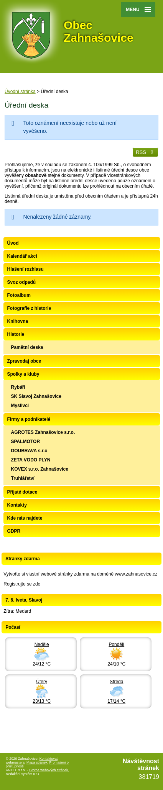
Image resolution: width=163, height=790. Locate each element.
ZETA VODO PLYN (31, 460)
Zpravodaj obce (24, 361)
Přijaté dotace (22, 492)
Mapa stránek (37, 762)
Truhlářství (23, 478)
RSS (145, 152)
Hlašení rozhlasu (25, 269)
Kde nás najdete (25, 518)
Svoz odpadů (21, 282)
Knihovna (17, 321)
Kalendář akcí (22, 256)
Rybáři (18, 387)
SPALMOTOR (25, 441)
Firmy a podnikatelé (29, 419)
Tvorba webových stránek (48, 770)
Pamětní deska (27, 347)
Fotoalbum (19, 295)
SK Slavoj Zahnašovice (36, 396)
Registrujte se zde (21, 584)
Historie (16, 334)
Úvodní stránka (20, 91)
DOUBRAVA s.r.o (29, 450)
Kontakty (17, 505)
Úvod (13, 243)
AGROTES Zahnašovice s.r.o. (43, 432)
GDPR (14, 531)
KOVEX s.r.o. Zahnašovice (39, 469)
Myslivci (20, 405)
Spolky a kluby (23, 374)
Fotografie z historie (29, 308)
